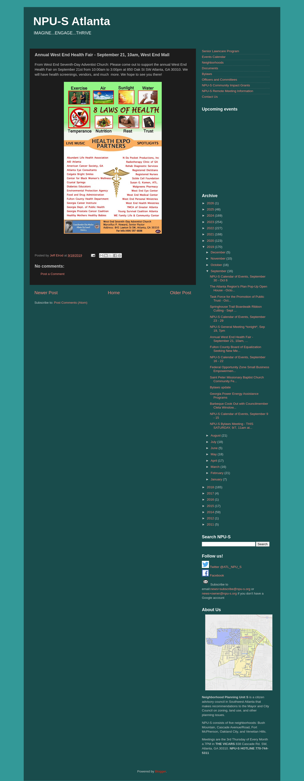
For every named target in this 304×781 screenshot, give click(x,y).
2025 (211, 209)
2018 (211, 487)
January (217, 479)
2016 (211, 499)
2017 (211, 493)
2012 (211, 518)
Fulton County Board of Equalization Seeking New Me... (235, 349)
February (217, 473)
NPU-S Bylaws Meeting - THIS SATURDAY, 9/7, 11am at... (231, 425)
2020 (211, 240)
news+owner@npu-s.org (219, 593)
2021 (211, 234)
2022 (211, 228)
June (214, 448)
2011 (211, 524)
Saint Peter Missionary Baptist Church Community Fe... (237, 379)
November (218, 258)
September (219, 271)
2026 (211, 203)
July (214, 442)
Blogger (160, 771)
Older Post (180, 292)
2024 (211, 215)
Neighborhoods (213, 62)
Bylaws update (220, 387)
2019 (211, 247)
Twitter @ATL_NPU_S (222, 567)
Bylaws (207, 74)
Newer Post (46, 292)
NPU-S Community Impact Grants (226, 85)
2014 (211, 512)
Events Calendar (214, 57)
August (216, 435)
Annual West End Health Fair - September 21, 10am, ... (231, 339)
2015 (211, 506)
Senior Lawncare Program (220, 51)
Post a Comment (53, 274)
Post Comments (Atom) (70, 302)
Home (114, 292)
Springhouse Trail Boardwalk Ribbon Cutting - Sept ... (236, 308)
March (215, 467)
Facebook (213, 575)
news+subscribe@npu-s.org (230, 589)
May (214, 454)
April (214, 460)
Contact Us (210, 96)
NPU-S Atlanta (71, 21)
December (218, 252)
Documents (210, 68)
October (217, 265)
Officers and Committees (219, 79)
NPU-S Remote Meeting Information (227, 91)
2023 (211, 222)
